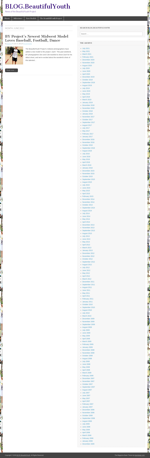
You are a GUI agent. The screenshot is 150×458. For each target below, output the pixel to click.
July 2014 (86, 213)
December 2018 (88, 105)
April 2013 (86, 245)
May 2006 (86, 430)
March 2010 (86, 316)
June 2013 (86, 239)
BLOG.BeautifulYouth (37, 6)
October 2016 (87, 145)
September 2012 (88, 262)
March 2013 (86, 248)
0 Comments (28, 44)
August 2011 (87, 287)
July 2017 (86, 128)
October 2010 (87, 304)
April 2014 (86, 222)
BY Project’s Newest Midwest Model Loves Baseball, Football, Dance (36, 38)
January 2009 (87, 347)
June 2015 (86, 188)
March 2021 (86, 54)
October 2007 (87, 384)
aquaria (9, 44)
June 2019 (86, 91)
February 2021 (87, 57)
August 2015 (87, 182)
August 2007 (87, 390)
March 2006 (86, 435)
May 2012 (86, 273)
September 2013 (88, 230)
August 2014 (87, 211)
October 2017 (87, 120)
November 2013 (88, 228)
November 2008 (88, 353)
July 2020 (86, 68)
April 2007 (86, 401)
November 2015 (88, 174)
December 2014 (88, 199)
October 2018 (87, 111)
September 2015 (88, 179)
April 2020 (86, 74)
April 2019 (86, 97)
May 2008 (86, 367)
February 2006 (87, 438)
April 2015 (86, 193)
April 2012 (86, 276)
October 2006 (87, 415)
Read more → (11, 70)
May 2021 (86, 51)
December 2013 (88, 225)
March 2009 (86, 341)
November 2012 (88, 256)
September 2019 (88, 82)
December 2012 (88, 253)
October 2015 (87, 176)
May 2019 (86, 94)
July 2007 (86, 393)
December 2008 (88, 350)
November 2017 (88, 117)
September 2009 (88, 324)
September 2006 (88, 418)
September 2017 (88, 122)
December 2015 (88, 171)
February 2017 (87, 134)
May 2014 (86, 219)
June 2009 (86, 333)
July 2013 (86, 236)
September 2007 (88, 387)
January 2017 (87, 137)
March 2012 (86, 279)
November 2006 (88, 413)
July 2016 (86, 154)
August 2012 (87, 265)
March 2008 (86, 373)
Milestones (18, 18)
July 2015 (86, 185)
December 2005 (88, 444)
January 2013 (87, 250)
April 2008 (86, 370)
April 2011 (86, 296)
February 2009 (87, 344)
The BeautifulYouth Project (51, 18)
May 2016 (86, 159)
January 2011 (87, 302)
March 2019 (86, 100)
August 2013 (87, 233)
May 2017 (86, 131)
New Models (31, 18)
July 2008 (86, 361)
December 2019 (88, 77)
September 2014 (88, 208)
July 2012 (86, 267)
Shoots (7, 18)
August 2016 (87, 151)
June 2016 (86, 157)
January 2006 (87, 441)
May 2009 (86, 336)
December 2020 (88, 60)
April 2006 (86, 432)
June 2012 (86, 270)
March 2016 (86, 165)
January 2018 (87, 114)
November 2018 (88, 108)
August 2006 (87, 421)
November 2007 (88, 381)
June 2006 (86, 427)
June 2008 (86, 364)
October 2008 (87, 356)
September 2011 (88, 285)
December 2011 (88, 282)
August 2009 (87, 327)
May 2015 (86, 191)
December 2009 (88, 319)
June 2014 (86, 216)
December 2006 (88, 410)
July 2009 (86, 330)
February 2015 (87, 196)
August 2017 (87, 125)
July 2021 (86, 48)
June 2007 (86, 395)
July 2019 (86, 88)
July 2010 (86, 313)
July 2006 (86, 424)
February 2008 (87, 376)
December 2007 (88, 378)
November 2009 (88, 322)
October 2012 (87, 259)
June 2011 (86, 290)
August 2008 (87, 358)
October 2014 (87, 205)
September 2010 (88, 307)
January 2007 (87, 407)
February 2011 (87, 299)
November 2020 (88, 63)
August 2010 (87, 310)
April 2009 (86, 339)
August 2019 (87, 85)
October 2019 (87, 80)
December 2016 (88, 139)
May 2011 (86, 293)
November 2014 (88, 202)
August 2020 (87, 65)
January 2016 (87, 168)
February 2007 (87, 404)
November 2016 (88, 142)
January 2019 (87, 102)
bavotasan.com (140, 455)
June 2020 (86, 71)
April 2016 (86, 162)
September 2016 (88, 148)
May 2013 (86, 242)
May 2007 (86, 398)
